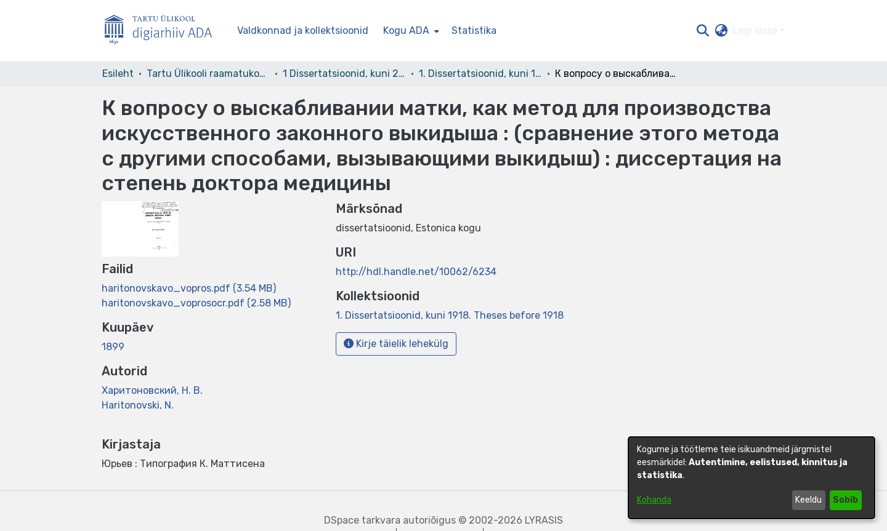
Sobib (845, 500)
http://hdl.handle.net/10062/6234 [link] (416, 271)
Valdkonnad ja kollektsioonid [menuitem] (302, 30)
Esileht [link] (118, 73)
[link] (189, 288)
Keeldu (808, 500)
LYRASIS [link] (544, 520)
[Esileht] (163, 31)
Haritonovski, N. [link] (138, 405)
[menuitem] (410, 31)
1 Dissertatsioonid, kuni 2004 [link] (344, 73)
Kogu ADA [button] (406, 30)
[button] (702, 30)
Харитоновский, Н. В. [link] (152, 390)
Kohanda (654, 500)
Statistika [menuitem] (474, 30)
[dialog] (751, 478)
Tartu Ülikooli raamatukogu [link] (208, 73)
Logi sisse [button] (756, 30)
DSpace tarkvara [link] (362, 520)
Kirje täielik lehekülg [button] (396, 343)
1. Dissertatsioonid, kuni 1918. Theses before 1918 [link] (480, 73)
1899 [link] (113, 347)
